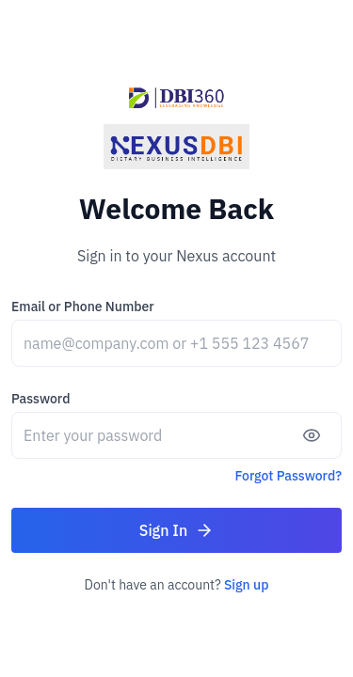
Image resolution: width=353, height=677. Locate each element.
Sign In (176, 530)
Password (40, 398)
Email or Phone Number (82, 306)
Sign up (246, 584)
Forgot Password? (289, 475)
